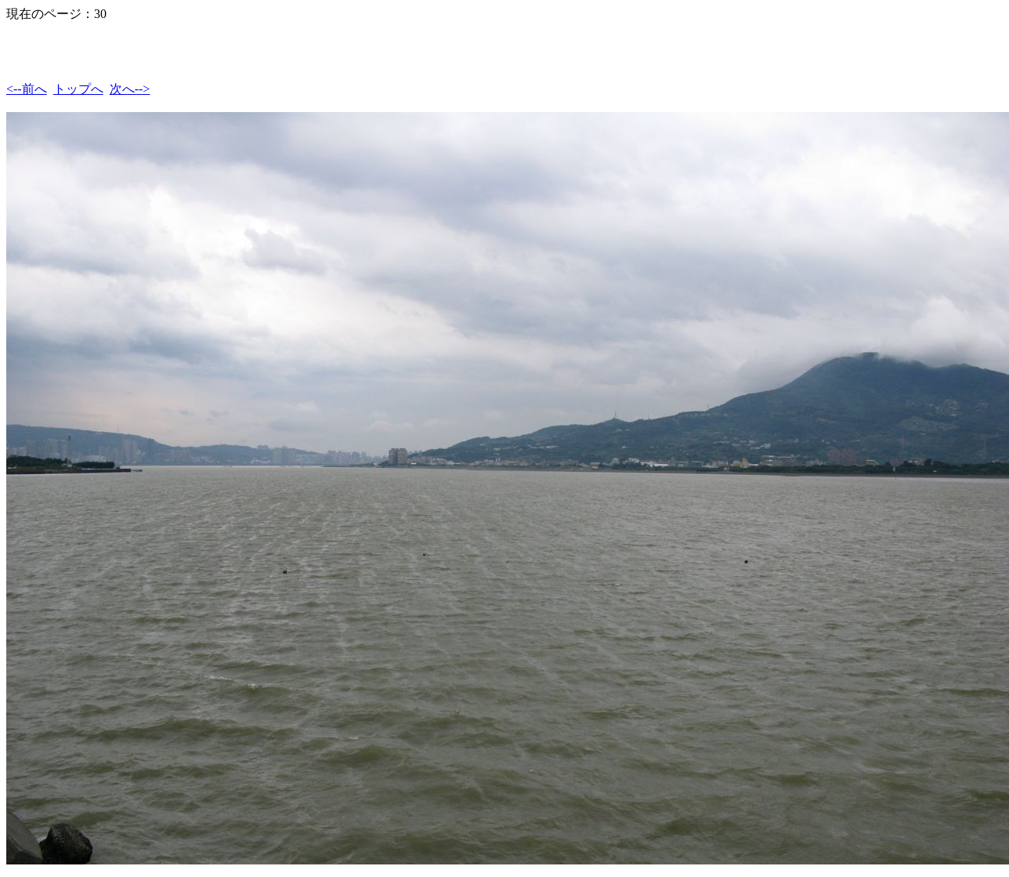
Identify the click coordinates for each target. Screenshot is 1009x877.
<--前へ (26, 89)
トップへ (78, 89)
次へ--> (130, 89)
